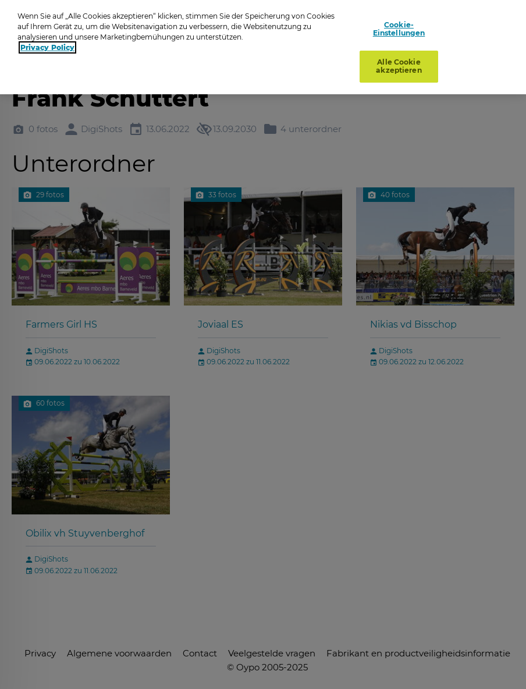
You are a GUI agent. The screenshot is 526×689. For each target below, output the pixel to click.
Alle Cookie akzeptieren (398, 64)
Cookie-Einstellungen (399, 26)
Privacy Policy (47, 45)
